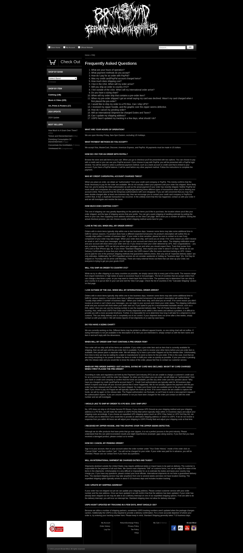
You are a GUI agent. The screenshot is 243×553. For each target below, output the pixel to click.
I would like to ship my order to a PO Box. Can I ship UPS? (119, 104)
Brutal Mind (191, 523)
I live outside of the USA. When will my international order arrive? (123, 90)
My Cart (156, 523)
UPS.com (89, 249)
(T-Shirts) (76, 145)
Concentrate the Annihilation (60, 145)
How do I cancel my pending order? (108, 110)
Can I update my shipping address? (108, 115)
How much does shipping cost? (106, 81)
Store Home (54, 47)
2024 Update (53, 117)
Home (87, 55)
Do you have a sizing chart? (104, 93)
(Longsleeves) (66, 148)
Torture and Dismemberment (60, 136)
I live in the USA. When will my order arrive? (112, 84)
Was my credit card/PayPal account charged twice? (116, 78)
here (123, 515)
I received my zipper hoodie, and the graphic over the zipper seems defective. (129, 107)
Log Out (107, 529)
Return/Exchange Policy (129, 523)
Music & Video (57, 100)
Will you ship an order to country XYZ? (110, 87)
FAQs (136, 533)
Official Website (85, 47)
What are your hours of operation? (108, 70)
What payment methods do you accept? (110, 73)
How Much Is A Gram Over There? (62, 130)
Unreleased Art (54, 148)
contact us (89, 318)
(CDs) (50, 133)
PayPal (142, 147)
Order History (105, 526)
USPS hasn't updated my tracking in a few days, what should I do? (123, 118)
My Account (69, 47)
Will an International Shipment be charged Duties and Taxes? (121, 113)
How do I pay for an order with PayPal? (110, 75)
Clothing (54, 95)
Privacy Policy (133, 526)
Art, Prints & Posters (59, 106)
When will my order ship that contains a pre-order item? (118, 95)
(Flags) (65, 142)
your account (138, 241)
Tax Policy (135, 529)
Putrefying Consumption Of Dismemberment (59, 140)
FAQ (93, 55)
